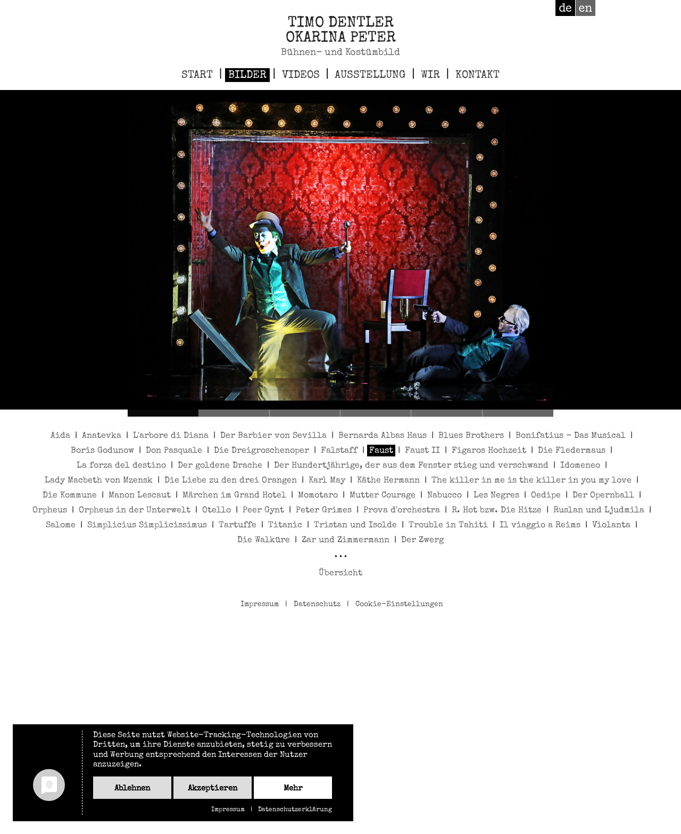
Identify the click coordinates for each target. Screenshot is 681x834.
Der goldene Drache (220, 466)
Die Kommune (70, 496)
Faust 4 (375, 413)
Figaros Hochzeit (489, 451)
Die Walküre (263, 540)
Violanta (611, 525)
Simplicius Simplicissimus (147, 525)
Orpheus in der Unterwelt (134, 510)
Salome (61, 525)
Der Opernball (603, 496)
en (585, 8)
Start (197, 75)
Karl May (327, 481)
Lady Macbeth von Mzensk (99, 481)
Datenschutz (317, 604)
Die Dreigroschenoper (261, 451)
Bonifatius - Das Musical (571, 436)
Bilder (247, 75)
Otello (216, 510)
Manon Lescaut (140, 496)
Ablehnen (132, 788)
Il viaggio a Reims (540, 525)
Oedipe (546, 496)
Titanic (285, 525)
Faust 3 (305, 413)
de (565, 8)
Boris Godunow (102, 451)
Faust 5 (446, 413)
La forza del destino (121, 466)
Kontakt (477, 75)
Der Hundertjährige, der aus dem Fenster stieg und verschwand (411, 466)
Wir (430, 75)
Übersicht (340, 573)
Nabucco (444, 496)
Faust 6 (518, 413)
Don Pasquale (174, 451)
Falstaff (339, 451)
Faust (381, 451)
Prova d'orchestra (401, 510)
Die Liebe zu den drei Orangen (230, 481)
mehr (293, 788)
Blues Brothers (471, 436)
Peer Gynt (263, 510)
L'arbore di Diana (171, 436)
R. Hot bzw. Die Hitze (497, 510)
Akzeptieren (212, 788)
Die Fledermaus (571, 451)
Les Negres (496, 496)
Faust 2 (233, 413)
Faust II (422, 451)
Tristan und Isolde (355, 525)
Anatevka (101, 436)
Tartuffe (237, 525)
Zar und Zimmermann (345, 540)
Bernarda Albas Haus (382, 436)
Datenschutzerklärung (295, 810)
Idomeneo (580, 466)
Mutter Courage (383, 496)
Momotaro (318, 496)
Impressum (259, 604)
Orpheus (49, 510)
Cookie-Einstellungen (399, 604)
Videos (301, 75)
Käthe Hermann (388, 481)
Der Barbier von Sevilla (273, 436)
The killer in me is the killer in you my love (531, 481)
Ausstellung (370, 75)
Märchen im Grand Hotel (234, 496)
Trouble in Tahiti (448, 525)
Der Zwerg (422, 540)
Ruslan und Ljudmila (598, 510)
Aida (60, 436)
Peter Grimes (324, 510)
